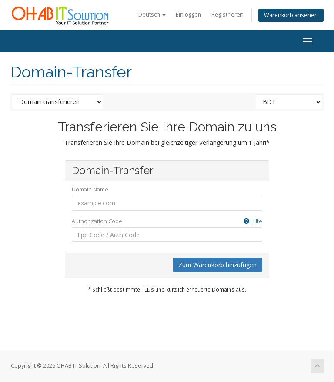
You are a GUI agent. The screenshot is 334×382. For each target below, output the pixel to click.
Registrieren (227, 14)
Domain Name (90, 189)
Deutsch (152, 14)
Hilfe (253, 221)
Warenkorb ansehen (291, 15)
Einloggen (188, 14)
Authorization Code (167, 221)
